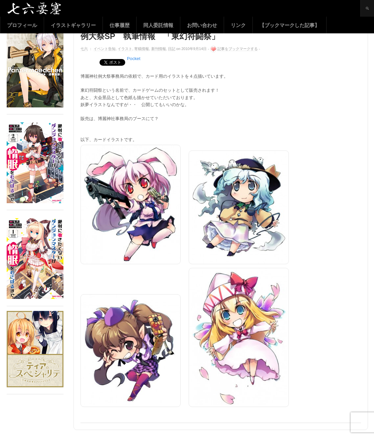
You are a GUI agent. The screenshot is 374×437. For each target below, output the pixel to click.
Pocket (133, 58)
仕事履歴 (120, 25)
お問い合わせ (202, 25)
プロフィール (22, 25)
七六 (84, 49)
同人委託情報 (158, 25)
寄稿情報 (141, 49)
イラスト (125, 49)
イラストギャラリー (73, 25)
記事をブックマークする (237, 49)
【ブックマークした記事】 (289, 25)
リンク (238, 25)
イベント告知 (105, 49)
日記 (171, 49)
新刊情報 (158, 49)
